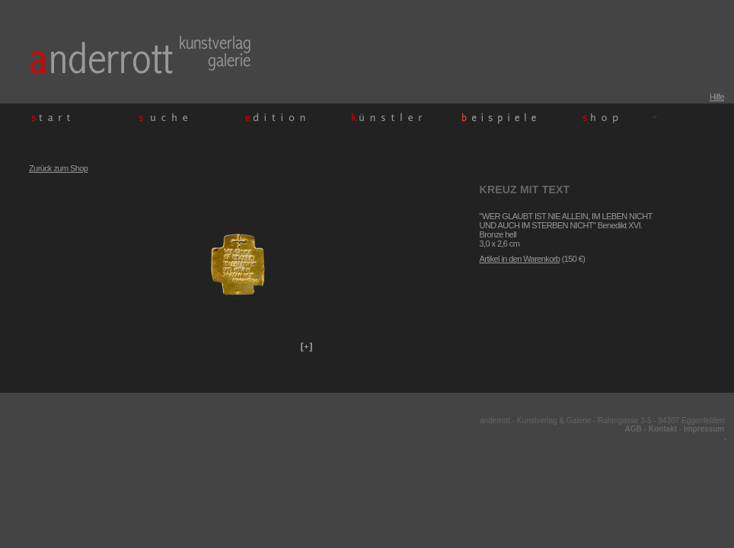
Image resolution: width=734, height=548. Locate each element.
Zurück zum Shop (58, 168)
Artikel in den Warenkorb (520, 258)
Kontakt (663, 429)
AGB (633, 429)
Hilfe (717, 96)
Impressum (704, 429)
